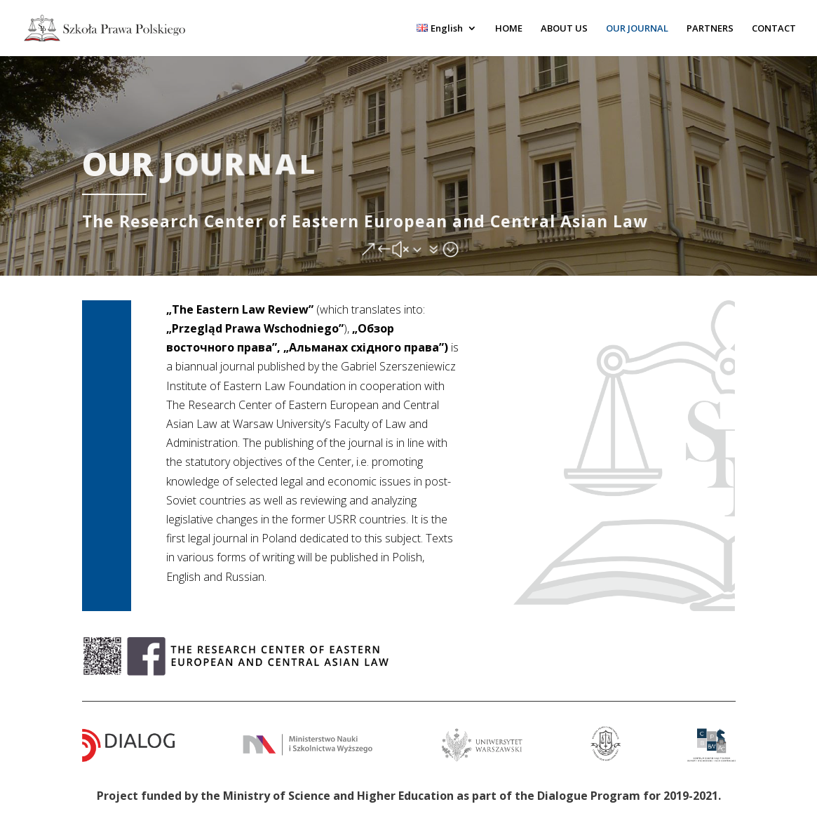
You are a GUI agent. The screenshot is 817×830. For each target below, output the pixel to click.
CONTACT (774, 28)
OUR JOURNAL (637, 28)
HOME (508, 28)
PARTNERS (710, 28)
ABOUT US (564, 28)
